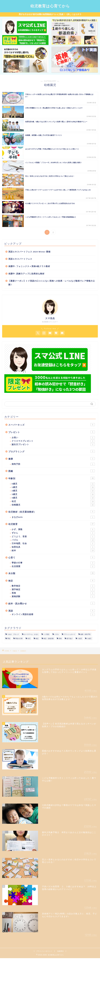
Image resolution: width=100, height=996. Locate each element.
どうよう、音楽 (53, 536)
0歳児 (53, 483)
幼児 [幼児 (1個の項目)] (29, 638)
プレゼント (51, 432)
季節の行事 (53, 562)
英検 (53, 593)
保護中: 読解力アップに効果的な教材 (26, 274)
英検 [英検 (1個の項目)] (60, 638)
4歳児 (53, 497)
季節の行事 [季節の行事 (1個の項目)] (19, 638)
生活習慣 (53, 566)
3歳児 (53, 494)
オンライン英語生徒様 (53, 614)
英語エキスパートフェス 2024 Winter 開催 (29, 252)
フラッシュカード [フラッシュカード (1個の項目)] (69, 634)
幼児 (53, 501)
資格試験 (53, 596)
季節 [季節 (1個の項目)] (8, 638)
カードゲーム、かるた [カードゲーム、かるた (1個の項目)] (31, 634)
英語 (51, 610)
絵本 (53, 550)
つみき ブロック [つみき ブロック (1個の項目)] (13, 634)
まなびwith (53, 517)
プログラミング (51, 451)
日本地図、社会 (53, 543)
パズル (53, 540)
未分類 (51, 573)
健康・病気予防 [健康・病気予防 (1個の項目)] (85, 634)
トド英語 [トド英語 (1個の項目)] (46, 634)
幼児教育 (51, 523)
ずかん (53, 533)
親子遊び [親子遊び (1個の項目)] (69, 638)
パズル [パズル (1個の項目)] (56, 634)
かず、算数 (53, 529)
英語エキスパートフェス (20, 259)
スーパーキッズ (51, 424)
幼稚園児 (53, 504)
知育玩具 (53, 547)
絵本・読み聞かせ (51, 603)
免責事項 (60, 951)
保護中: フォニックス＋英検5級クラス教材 (29, 266)
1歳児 (53, 487)
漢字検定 (53, 589)
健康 (51, 458)
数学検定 (53, 586)
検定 (51, 580)
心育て (51, 557)
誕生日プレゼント (53, 444)
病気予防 (53, 464)
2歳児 (53, 490)
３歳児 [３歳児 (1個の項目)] (89, 638)
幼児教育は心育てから (50, 6)
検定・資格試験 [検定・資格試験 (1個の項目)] (49, 638)
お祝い (53, 437)
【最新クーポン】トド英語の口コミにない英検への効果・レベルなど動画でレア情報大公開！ (51, 283)
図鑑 (51, 470)
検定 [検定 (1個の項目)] (37, 638)
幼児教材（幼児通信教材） (51, 511)
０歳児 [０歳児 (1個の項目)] (80, 638)
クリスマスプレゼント (53, 441)
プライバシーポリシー (44, 951)
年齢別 (51, 478)
